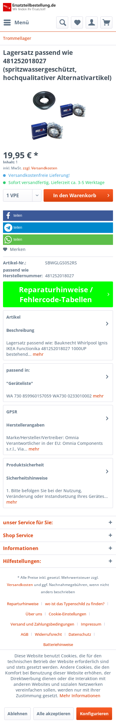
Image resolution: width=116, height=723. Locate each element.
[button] (58, 215)
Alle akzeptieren (53, 713)
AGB (24, 634)
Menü (16, 22)
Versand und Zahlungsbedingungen (42, 624)
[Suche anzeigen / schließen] (62, 22)
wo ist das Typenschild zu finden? (75, 603)
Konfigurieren (94, 713)
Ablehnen (17, 713)
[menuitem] (16, 22)
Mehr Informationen (80, 695)
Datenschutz (80, 634)
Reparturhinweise (22, 603)
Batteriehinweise (58, 644)
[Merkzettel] (77, 22)
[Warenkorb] (106, 22)
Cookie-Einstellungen (67, 614)
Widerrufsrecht (48, 634)
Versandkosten (20, 584)
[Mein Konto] (92, 22)
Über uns (34, 614)
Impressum (91, 624)
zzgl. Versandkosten (40, 168)
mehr (38, 354)
